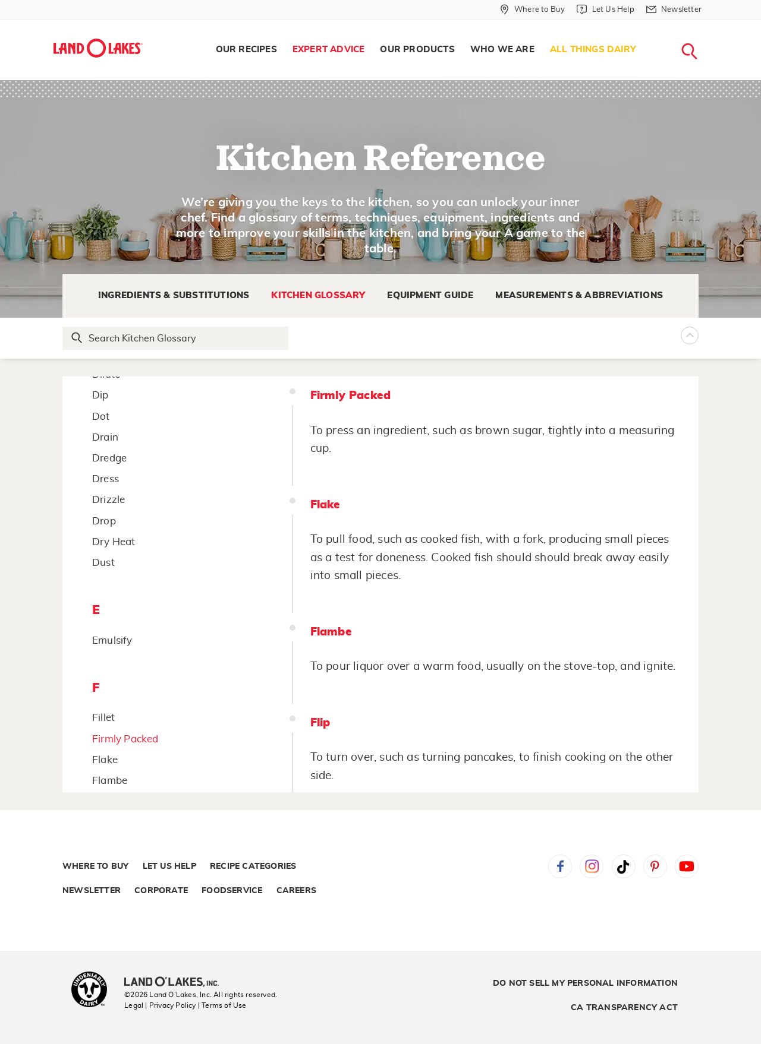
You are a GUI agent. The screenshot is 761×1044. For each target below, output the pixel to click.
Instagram (591, 866)
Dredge (109, 458)
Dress (105, 479)
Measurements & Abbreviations (579, 295)
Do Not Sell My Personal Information (585, 983)
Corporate (161, 891)
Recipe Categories (253, 866)
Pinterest (655, 866)
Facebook (560, 866)
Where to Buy (95, 866)
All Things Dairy (593, 49)
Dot (101, 417)
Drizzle (108, 500)
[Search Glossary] (176, 338)
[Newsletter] (673, 9)
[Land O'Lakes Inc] (176, 982)
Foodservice (232, 891)
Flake (105, 760)
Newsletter (91, 891)
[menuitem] (246, 50)
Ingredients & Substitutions (173, 295)
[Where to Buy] (532, 9)
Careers (296, 891)
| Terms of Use (222, 1005)
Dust (103, 563)
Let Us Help (169, 866)
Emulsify (112, 640)
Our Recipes (246, 49)
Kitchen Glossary (318, 295)
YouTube (687, 866)
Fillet (103, 718)
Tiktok (624, 866)
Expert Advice (329, 49)
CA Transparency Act (624, 1008)
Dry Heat (114, 542)
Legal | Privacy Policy (160, 1005)
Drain (105, 437)
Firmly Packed (125, 739)
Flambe (109, 781)
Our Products (417, 49)
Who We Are (502, 49)
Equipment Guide (430, 295)
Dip (100, 395)
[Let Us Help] (605, 9)
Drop (104, 521)
